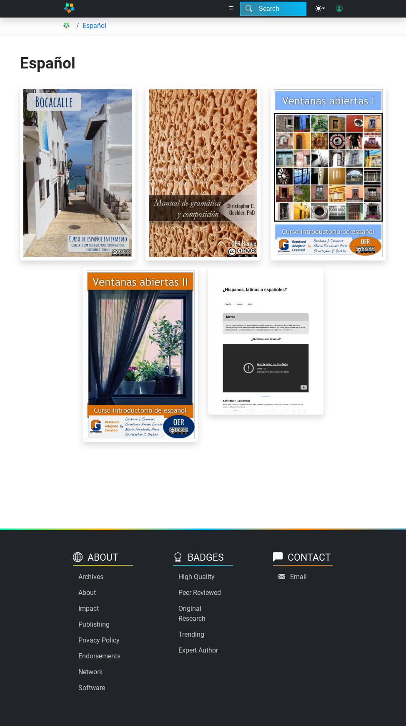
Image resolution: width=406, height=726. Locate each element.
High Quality (196, 577)
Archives (90, 577)
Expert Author (198, 650)
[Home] (69, 9)
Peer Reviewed (199, 593)
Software (91, 688)
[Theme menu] (320, 9)
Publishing (94, 624)
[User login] (339, 9)
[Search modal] (273, 9)
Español (94, 26)
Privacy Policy (99, 640)
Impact (88, 608)
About (87, 593)
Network (90, 672)
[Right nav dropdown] (231, 9)
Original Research (192, 613)
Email (298, 577)
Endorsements (99, 656)
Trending (191, 634)
